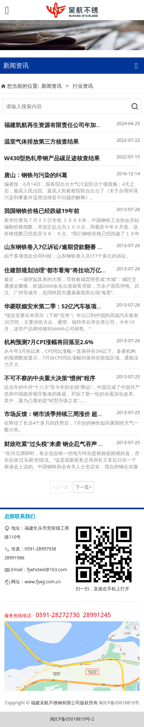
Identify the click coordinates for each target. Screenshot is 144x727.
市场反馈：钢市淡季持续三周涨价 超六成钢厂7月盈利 (72, 414)
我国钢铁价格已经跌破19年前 (42, 211)
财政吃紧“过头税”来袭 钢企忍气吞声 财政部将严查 (68, 444)
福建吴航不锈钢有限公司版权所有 (64, 703)
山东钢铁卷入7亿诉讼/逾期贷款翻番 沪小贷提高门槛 (71, 247)
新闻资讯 (51, 85)
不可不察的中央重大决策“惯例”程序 (49, 378)
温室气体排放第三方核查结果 (41, 141)
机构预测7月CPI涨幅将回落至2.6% (49, 342)
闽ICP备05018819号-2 (72, 719)
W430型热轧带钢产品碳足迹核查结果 (52, 158)
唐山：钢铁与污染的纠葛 (35, 175)
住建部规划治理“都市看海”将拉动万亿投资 (58, 270)
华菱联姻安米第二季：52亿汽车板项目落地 (59, 306)
